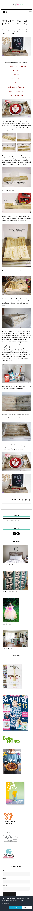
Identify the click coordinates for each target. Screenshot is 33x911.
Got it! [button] (16, 907)
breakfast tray (18, 24)
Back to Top (27, 907)
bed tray (9, 24)
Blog (13, 24)
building (25, 24)
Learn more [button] (5, 903)
